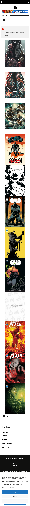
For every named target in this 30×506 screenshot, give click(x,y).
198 (14, 22)
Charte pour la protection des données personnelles (15, 504)
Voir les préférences (15, 500)
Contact (15, 464)
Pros (15, 467)
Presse (15, 465)
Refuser (15, 496)
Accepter (15, 492)
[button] (27, 474)
